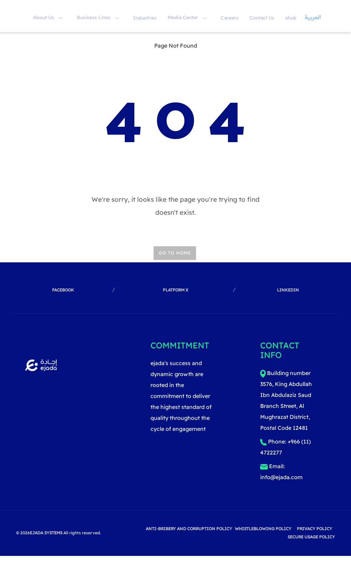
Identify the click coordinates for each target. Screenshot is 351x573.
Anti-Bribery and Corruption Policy (189, 528)
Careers (230, 17)
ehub (290, 17)
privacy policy (314, 528)
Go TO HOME (175, 253)
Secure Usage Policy (311, 536)
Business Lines (98, 17)
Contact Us (262, 17)
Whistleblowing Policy (263, 528)
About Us (48, 17)
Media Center (187, 17)
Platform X (175, 289)
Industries (145, 17)
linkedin (288, 289)
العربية (313, 17)
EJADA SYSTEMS (46, 532)
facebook (63, 289)
